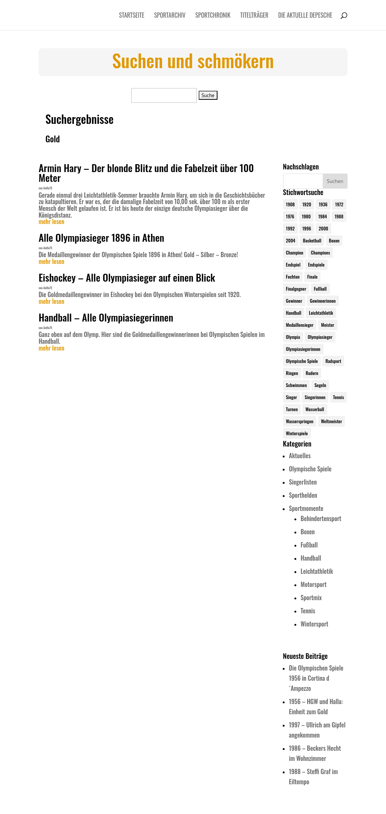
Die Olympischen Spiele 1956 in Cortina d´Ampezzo (316, 678)
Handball (311, 557)
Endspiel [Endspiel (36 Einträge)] (293, 264)
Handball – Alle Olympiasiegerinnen (105, 317)
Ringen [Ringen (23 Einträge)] (292, 373)
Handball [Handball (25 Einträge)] (294, 312)
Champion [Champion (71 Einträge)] (294, 252)
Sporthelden (303, 495)
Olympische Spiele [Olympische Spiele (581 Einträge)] (302, 361)
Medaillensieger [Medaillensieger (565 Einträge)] (300, 325)
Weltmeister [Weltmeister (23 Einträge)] (331, 421)
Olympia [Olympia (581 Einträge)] (293, 337)
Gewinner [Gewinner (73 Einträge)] (294, 300)
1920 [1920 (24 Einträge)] (306, 204)
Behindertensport (321, 518)
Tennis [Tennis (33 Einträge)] (338, 397)
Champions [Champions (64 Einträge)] (320, 252)
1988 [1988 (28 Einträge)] (339, 216)
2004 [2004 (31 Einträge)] (291, 240)
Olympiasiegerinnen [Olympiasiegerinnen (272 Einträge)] (303, 349)
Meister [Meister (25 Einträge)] (327, 325)
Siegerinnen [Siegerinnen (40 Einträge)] (315, 397)
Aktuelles (300, 455)
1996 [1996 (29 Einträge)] (306, 228)
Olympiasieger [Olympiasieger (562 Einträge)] (320, 337)
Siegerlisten (303, 481)
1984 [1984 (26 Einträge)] (322, 216)
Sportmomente (306, 508)
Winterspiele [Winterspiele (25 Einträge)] (297, 433)
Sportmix (311, 597)
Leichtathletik (317, 571)
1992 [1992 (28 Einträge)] (290, 228)
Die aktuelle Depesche (305, 16)
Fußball (309, 544)
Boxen (308, 531)
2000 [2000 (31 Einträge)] (323, 228)
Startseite (131, 16)
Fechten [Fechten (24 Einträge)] (293, 276)
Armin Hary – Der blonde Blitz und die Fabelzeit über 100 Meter (146, 172)
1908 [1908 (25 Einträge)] (290, 204)
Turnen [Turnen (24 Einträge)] (292, 409)
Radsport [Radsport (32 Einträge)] (333, 361)
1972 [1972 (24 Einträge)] (339, 204)
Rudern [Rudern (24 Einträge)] (312, 373)
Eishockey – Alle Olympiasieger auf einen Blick (126, 277)
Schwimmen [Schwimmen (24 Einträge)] (296, 385)
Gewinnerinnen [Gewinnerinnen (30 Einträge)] (323, 300)
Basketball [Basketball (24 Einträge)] (312, 240)
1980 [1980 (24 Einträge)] (306, 216)
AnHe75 (47, 188)
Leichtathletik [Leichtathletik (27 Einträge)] (321, 312)
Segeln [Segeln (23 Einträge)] (320, 385)
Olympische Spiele (310, 468)
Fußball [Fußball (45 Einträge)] (320, 288)
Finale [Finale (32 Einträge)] (312, 276)
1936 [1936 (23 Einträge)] (323, 204)
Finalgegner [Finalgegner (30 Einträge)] (296, 288)
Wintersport (314, 623)
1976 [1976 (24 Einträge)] (290, 216)
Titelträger (254, 16)
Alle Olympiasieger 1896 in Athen (101, 237)
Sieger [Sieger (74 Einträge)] (291, 397)
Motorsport (314, 584)
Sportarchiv (169, 16)
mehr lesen (51, 221)
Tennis (308, 610)
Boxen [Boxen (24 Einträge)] (334, 240)
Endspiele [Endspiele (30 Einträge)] (316, 264)
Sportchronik (212, 16)
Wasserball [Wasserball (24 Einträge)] (314, 409)
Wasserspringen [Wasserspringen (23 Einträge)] (300, 421)
